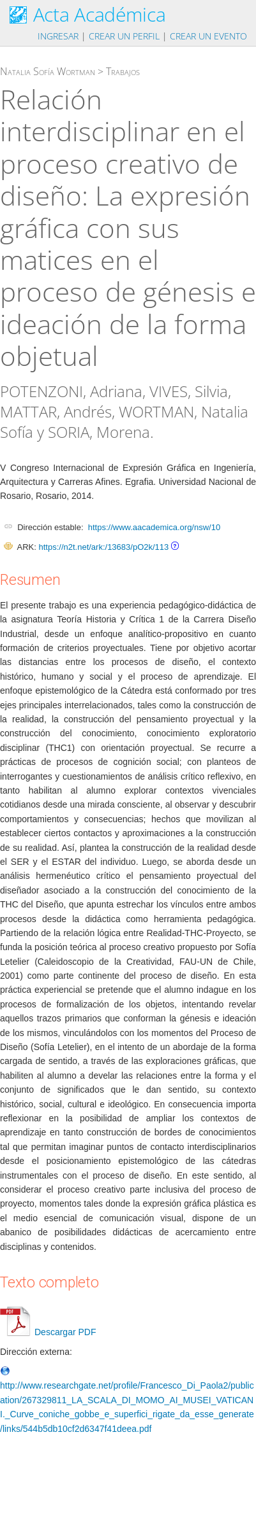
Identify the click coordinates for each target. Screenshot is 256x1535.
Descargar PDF (48, 1332)
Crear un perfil (124, 36)
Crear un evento (208, 36)
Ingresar (58, 36)
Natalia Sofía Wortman (47, 71)
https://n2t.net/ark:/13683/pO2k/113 (103, 547)
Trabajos (123, 71)
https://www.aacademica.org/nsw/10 (154, 527)
